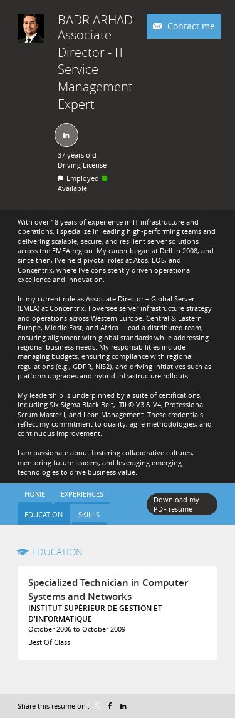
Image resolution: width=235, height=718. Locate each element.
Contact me (190, 26)
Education (57, 551)
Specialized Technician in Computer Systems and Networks (108, 589)
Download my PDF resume (176, 504)
